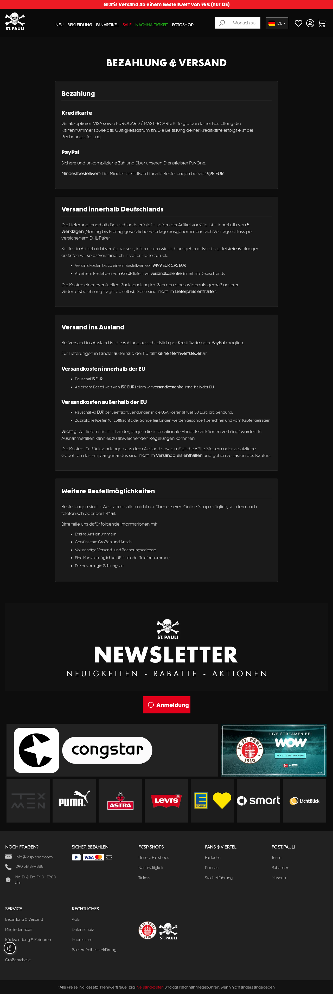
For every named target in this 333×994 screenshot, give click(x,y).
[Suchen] (222, 22)
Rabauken (280, 867)
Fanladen (213, 857)
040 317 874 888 (29, 866)
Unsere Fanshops (153, 857)
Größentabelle (18, 960)
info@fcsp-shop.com (34, 857)
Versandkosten (150, 987)
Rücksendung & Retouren (28, 939)
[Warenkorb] (322, 23)
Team (276, 857)
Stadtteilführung (219, 878)
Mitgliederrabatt (18, 929)
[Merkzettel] (298, 23)
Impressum (82, 939)
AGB (76, 919)
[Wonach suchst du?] (244, 22)
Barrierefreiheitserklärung (94, 949)
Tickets (144, 878)
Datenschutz (83, 929)
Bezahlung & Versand (24, 919)
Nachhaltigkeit (150, 867)
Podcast (212, 867)
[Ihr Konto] (310, 23)
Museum (279, 878)
